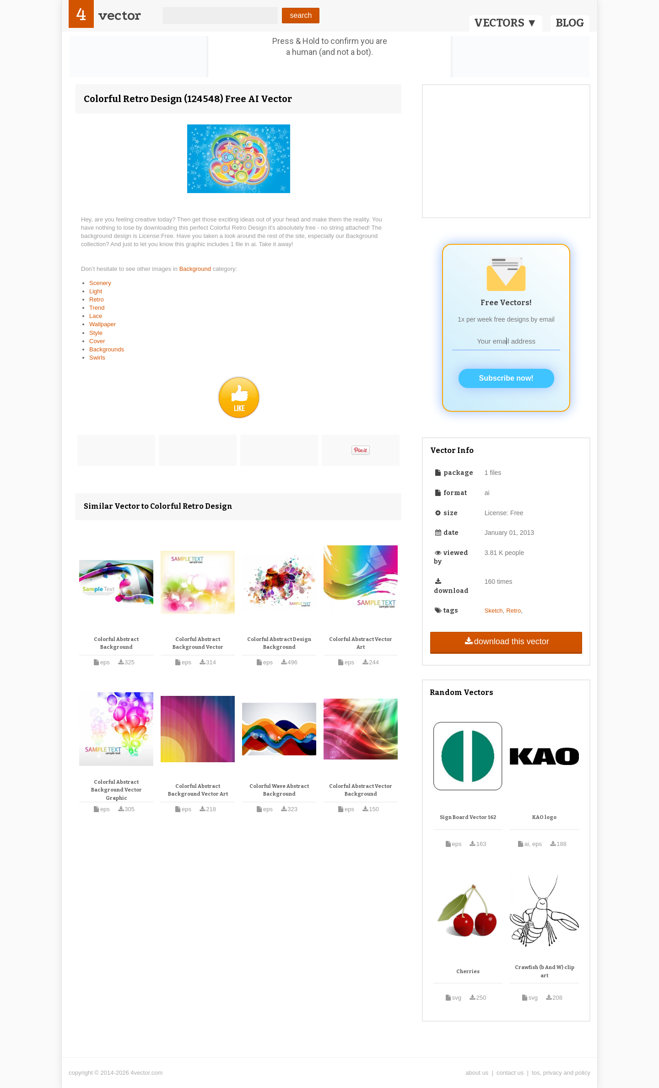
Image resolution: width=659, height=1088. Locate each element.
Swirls (97, 357)
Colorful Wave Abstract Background (279, 790)
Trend (96, 307)
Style (96, 332)
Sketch (494, 610)
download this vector (506, 641)
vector (119, 15)
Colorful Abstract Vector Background (360, 790)
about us (476, 1072)
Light (95, 291)
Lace (95, 315)
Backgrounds (106, 349)
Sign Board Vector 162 (468, 817)
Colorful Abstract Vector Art (360, 643)
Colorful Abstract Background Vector (198, 643)
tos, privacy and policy (561, 1072)
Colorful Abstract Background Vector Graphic (116, 790)
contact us (510, 1072)
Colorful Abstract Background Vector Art (198, 790)
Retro (96, 299)
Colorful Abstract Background (116, 643)
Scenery (100, 283)
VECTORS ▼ (505, 22)
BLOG (570, 22)
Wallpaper (102, 324)
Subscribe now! (506, 378)
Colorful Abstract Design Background (279, 643)
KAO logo (544, 817)
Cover (97, 341)
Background (196, 268)
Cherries (468, 972)
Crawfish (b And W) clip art (544, 971)
